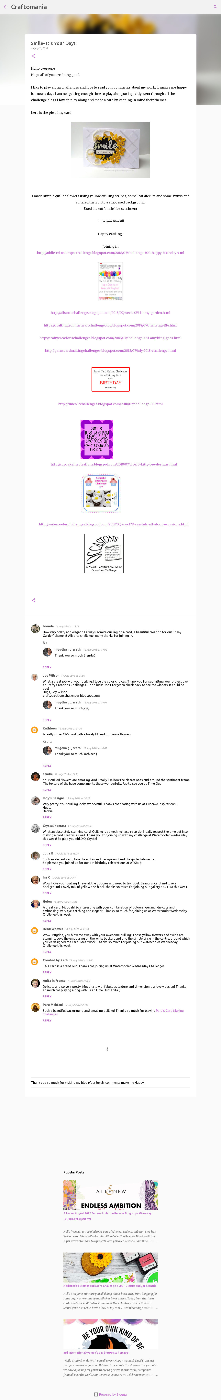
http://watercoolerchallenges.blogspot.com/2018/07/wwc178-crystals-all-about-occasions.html (114, 524)
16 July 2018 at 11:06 (77, 929)
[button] (33, 56)
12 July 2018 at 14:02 (95, 649)
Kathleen (50, 728)
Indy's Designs (53, 798)
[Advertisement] (110, 1130)
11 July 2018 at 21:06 (73, 675)
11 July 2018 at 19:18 (67, 626)
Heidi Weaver (53, 929)
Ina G (46, 877)
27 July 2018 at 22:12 (76, 1005)
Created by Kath (55, 960)
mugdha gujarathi (68, 649)
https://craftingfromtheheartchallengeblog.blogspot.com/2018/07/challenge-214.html (110, 325)
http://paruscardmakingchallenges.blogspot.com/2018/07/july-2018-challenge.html (110, 351)
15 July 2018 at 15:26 (65, 901)
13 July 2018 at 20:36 (79, 826)
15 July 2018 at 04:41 (64, 877)
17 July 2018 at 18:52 (79, 980)
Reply (47, 667)
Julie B (48, 853)
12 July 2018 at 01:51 (70, 728)
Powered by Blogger (110, 1394)
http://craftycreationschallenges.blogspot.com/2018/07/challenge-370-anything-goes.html (110, 338)
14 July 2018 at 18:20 (67, 853)
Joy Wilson (51, 675)
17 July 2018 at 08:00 (81, 960)
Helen (47, 901)
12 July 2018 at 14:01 (95, 702)
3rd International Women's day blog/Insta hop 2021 (96, 1352)
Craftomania (29, 6)
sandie (48, 774)
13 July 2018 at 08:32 (78, 798)
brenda (48, 626)
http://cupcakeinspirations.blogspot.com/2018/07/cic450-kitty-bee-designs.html (114, 464)
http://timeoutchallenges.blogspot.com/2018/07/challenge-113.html (110, 404)
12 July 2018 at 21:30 (66, 774)
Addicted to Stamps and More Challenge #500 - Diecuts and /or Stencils (109, 1285)
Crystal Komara (54, 825)
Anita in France (54, 980)
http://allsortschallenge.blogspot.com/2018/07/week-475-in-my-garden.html (110, 313)
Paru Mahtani (53, 1004)
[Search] (52, 7)
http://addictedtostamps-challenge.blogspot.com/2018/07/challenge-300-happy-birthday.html (110, 253)
